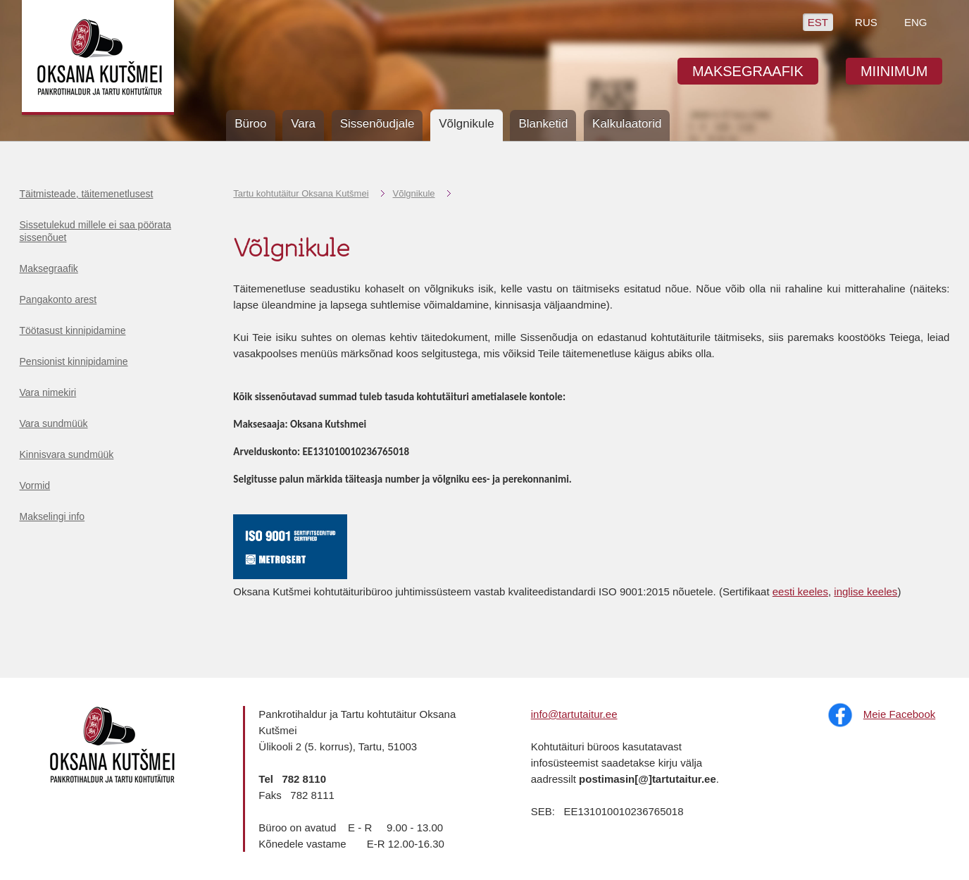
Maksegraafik (49, 268)
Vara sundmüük (54, 423)
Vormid (35, 485)
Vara (303, 123)
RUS (866, 22)
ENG (915, 22)
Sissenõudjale (377, 123)
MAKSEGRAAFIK (748, 71)
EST (818, 22)
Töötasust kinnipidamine (73, 330)
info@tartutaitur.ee (574, 714)
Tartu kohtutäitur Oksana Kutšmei (300, 193)
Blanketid (543, 123)
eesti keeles (800, 591)
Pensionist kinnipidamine (74, 361)
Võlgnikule (414, 193)
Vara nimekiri (48, 392)
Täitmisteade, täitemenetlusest (87, 193)
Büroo (250, 123)
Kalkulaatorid (626, 123)
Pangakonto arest (58, 299)
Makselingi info (52, 516)
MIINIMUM (894, 71)
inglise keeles (865, 591)
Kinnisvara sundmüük (67, 454)
